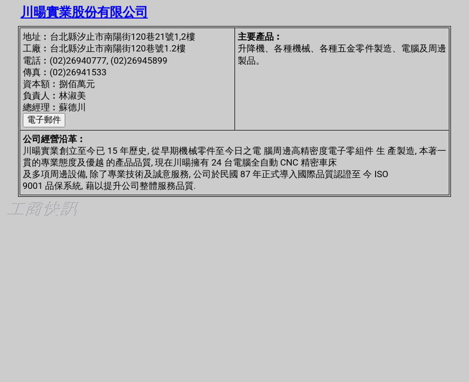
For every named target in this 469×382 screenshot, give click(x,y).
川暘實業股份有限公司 (84, 12)
